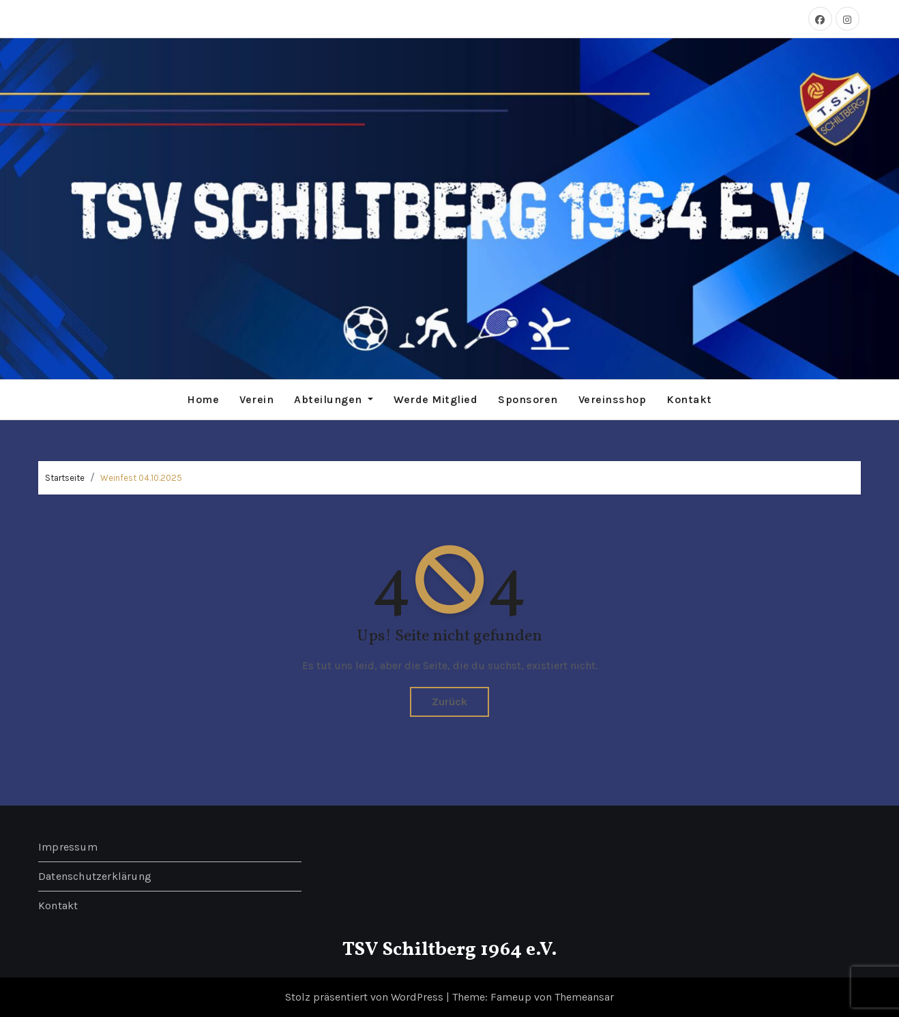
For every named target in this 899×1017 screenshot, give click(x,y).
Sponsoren (528, 399)
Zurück (449, 701)
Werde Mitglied (435, 399)
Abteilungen (333, 399)
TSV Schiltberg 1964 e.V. (449, 950)
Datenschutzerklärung (94, 876)
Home (203, 399)
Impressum (68, 846)
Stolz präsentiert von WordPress (365, 996)
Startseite (65, 478)
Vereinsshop (612, 399)
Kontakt (689, 399)
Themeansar (584, 996)
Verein (256, 399)
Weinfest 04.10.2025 (141, 478)
